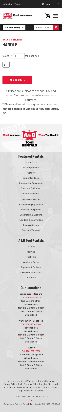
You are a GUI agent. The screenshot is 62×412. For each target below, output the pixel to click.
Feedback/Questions (31, 272)
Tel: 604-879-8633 (31, 297)
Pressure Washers (31, 230)
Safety (31, 172)
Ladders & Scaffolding (31, 219)
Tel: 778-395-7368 (31, 351)
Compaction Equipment (31, 183)
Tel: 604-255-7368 (31, 324)
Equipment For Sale (31, 267)
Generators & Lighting (31, 214)
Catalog (31, 246)
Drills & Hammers (31, 193)
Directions (31, 277)
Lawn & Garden (31, 225)
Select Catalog (14, 27)
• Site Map (32, 400)
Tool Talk (31, 256)
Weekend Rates (31, 262)
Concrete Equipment (31, 188)
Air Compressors (31, 167)
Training (31, 251)
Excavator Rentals (31, 199)
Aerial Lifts (31, 162)
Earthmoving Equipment (31, 204)
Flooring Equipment (31, 209)
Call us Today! (12, 4)
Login (46, 4)
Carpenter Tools (31, 177)
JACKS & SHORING (12, 39)
